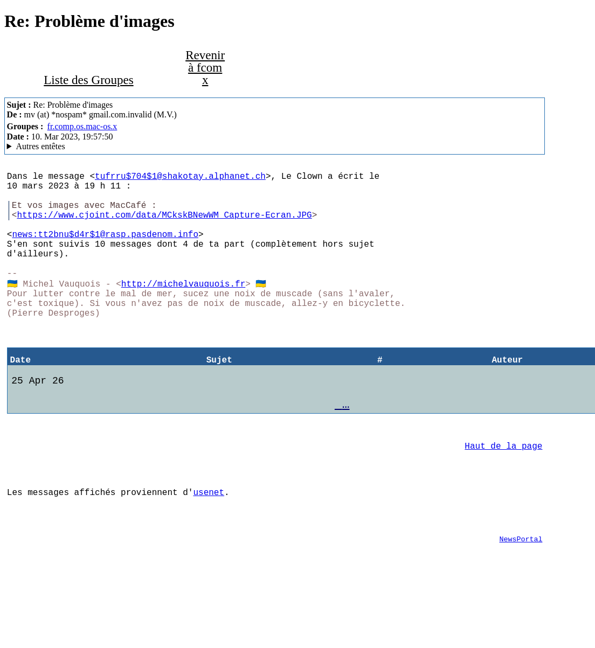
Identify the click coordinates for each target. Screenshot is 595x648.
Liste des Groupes (88, 80)
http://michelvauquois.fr (183, 308)
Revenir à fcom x (205, 67)
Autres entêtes (40, 146)
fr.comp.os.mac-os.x (82, 126)
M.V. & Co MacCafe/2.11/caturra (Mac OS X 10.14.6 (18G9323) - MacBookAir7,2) (275, 146)
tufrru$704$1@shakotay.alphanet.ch (180, 178)
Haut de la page (503, 495)
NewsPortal (520, 601)
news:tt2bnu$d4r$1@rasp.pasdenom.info (105, 249)
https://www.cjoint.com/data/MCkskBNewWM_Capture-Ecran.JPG (164, 225)
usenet (208, 548)
